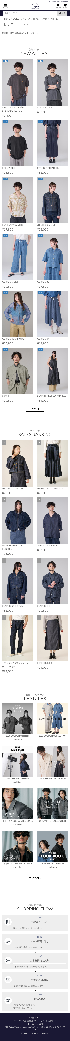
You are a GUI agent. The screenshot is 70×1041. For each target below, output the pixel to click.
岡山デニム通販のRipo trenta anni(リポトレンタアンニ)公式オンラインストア (35, 1028)
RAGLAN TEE (8, 168)
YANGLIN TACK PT (11, 282)
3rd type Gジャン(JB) (46, 225)
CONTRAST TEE (45, 107)
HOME (7, 19)
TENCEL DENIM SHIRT (48, 545)
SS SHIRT (6, 396)
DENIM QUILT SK (45, 663)
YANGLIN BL (43, 282)
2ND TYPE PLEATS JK (12, 488)
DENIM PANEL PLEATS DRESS (51, 396)
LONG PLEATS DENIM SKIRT (51, 488)
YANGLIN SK (43, 339)
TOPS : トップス (40, 19)
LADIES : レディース (21, 19)
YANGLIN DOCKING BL (13, 339)
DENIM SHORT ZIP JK (12, 606)
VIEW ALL (35, 409)
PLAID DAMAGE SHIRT (13, 225)
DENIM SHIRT (43, 606)
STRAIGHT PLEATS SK (48, 168)
